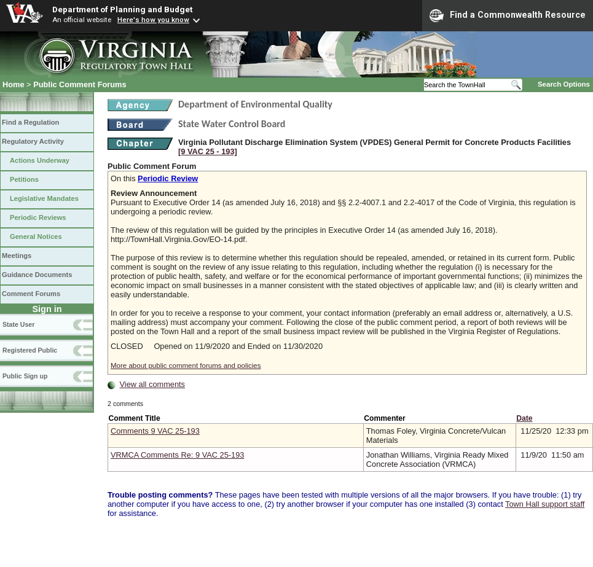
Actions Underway (39, 160)
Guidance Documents (37, 274)
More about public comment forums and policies (186, 365)
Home (13, 84)
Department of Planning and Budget (122, 9)
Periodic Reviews (38, 217)
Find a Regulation (30, 122)
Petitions (24, 179)
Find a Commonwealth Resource (508, 15)
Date (524, 418)
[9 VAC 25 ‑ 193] (207, 151)
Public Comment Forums (79, 84)
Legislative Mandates (44, 198)
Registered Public (29, 350)
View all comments (152, 384)
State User (18, 324)
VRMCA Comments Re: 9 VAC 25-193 (177, 454)
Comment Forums (31, 293)
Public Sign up (24, 376)
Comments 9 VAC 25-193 (155, 431)
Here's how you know (153, 19)
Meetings (16, 255)
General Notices (36, 236)
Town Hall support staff (544, 504)
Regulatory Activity (33, 141)
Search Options (564, 84)
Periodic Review (168, 178)
